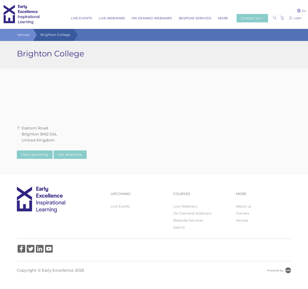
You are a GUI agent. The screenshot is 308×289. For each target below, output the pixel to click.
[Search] (274, 17)
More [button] (223, 18)
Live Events (81, 18)
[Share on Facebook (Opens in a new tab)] (21, 249)
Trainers (242, 213)
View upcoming (34, 154)
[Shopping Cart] (282, 18)
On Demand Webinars (152, 18)
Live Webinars (112, 18)
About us (243, 206)
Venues (23, 35)
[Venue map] (154, 92)
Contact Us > (252, 18)
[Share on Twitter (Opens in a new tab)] (30, 249)
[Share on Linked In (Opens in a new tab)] (40, 249)
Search (179, 227)
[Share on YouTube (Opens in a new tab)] (49, 249)
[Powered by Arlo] (279, 270)
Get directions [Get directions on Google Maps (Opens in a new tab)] (70, 154)
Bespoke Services (195, 18)
